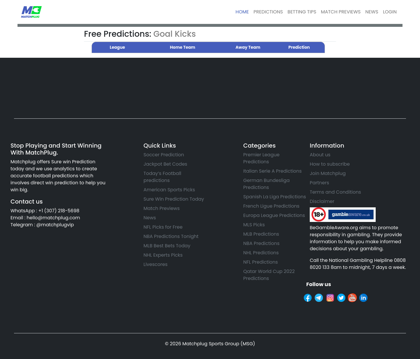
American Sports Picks (169, 189)
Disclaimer (322, 201)
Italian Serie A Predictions (272, 171)
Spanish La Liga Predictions (274, 196)
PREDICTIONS (268, 11)
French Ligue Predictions (271, 206)
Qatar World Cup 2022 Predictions (269, 275)
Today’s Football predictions (162, 177)
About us (320, 154)
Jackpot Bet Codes (165, 164)
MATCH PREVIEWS (340, 11)
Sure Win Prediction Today (174, 199)
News (150, 217)
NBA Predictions (261, 243)
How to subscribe (330, 164)
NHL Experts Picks (163, 255)
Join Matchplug (328, 173)
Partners (319, 182)
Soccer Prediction (164, 154)
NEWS (371, 11)
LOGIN (390, 11)
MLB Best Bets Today (167, 245)
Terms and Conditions (335, 192)
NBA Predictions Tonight (171, 236)
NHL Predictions (261, 252)
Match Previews (162, 208)
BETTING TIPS (302, 11)
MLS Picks (254, 224)
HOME (242, 11)
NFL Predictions (260, 262)
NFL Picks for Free (163, 227)
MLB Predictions (261, 234)
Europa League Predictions (274, 215)
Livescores (155, 264)
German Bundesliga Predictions (266, 184)
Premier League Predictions (261, 158)
